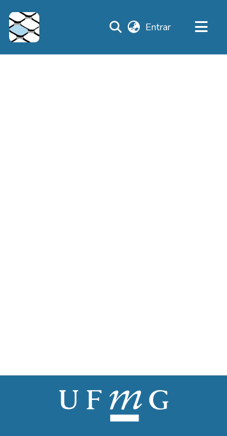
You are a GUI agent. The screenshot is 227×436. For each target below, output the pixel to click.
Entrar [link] (158, 27)
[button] (24, 27)
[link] (113, 405)
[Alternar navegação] (201, 27)
